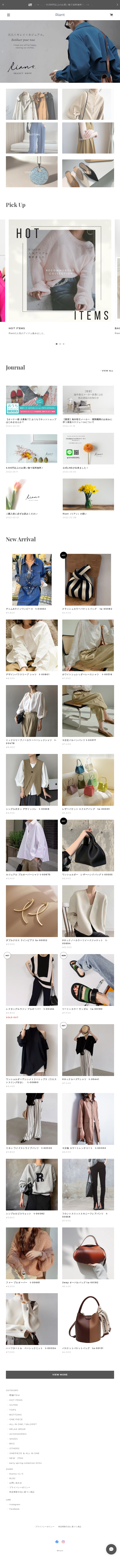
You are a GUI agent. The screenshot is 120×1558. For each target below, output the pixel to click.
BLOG (12, 1478)
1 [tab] (56, 344)
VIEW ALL (108, 371)
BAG (12, 1443)
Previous (3, 51)
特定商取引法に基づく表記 (21, 1492)
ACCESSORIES (17, 1434)
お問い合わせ (15, 1483)
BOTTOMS (15, 1414)
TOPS (12, 1409)
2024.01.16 (69, 426)
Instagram (14, 1504)
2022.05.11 (12, 471)
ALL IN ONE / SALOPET (23, 1424)
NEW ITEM (16, 1458)
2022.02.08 (69, 517)
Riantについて (16, 1474)
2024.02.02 (13, 426)
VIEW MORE (60, 1374)
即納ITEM (14, 1395)
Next (117, 51)
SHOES (13, 1438)
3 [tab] (63, 344)
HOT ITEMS (15, 1400)
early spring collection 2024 (25, 1463)
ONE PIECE (16, 1419)
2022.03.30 (69, 471)
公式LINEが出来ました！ (75, 468)
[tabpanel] (60, 279)
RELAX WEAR (17, 1429)
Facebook (14, 1509)
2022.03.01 (12, 517)
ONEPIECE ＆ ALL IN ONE (24, 1453)
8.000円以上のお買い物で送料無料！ (25, 468)
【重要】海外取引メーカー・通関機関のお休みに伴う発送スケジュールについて (87, 420)
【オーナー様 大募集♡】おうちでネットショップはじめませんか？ (31, 420)
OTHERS (14, 1448)
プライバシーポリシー (19, 1487)
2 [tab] (60, 344)
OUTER (13, 1405)
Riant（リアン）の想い (75, 514)
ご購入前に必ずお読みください (21, 514)
